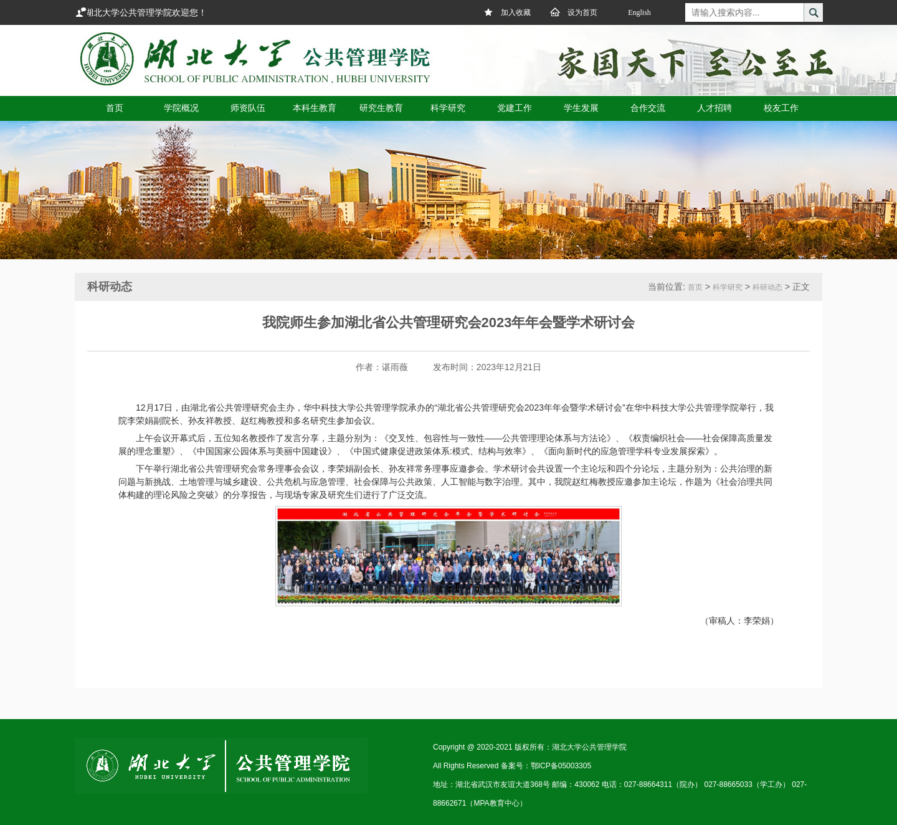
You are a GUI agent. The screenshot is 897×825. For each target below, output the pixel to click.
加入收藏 (506, 12)
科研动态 (767, 287)
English (639, 12)
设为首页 (573, 12)
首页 (695, 287)
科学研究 (728, 287)
